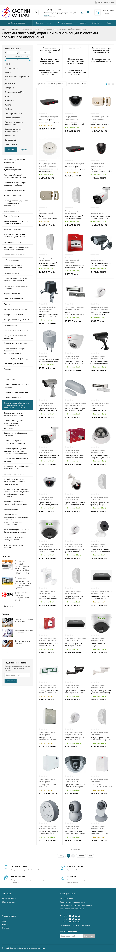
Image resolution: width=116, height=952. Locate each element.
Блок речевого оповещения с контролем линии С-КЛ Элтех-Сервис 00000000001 (101, 785)
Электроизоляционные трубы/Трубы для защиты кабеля (17, 530)
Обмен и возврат (65, 23)
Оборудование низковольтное (17, 330)
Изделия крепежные (12, 229)
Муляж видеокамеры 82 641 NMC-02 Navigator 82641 (101, 264)
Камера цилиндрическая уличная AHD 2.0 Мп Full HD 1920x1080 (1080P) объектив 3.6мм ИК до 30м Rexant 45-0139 (101, 217)
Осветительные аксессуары (15, 343)
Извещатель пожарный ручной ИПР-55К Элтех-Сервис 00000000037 (74, 266)
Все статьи (7, 652)
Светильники (9, 379)
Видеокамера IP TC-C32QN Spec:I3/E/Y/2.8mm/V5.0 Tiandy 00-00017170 (100, 644)
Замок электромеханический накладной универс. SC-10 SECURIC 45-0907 (49, 217)
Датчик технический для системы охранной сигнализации (47, 309)
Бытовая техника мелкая (14, 190)
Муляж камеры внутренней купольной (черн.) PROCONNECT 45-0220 (75, 123)
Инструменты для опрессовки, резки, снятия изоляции (16, 248)
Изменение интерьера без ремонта (24, 631)
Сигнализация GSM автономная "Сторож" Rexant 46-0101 (48, 597)
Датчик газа (43, 356)
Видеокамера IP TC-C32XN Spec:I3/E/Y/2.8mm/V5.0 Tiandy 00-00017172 (49, 550)
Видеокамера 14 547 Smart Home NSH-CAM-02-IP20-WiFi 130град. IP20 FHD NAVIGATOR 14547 (101, 832)
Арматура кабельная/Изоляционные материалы (15, 176)
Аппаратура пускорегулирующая (12, 168)
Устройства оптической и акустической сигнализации (16, 502)
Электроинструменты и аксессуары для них (14, 538)
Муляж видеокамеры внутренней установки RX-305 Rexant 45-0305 (100, 456)
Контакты (5, 928)
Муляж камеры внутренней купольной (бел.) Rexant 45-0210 (48, 503)
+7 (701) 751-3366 (52, 9)
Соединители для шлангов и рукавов (16, 459)
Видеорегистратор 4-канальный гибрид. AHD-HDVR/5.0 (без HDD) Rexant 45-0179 (75, 167)
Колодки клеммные (12, 273)
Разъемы (7, 369)
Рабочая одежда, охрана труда (16, 358)
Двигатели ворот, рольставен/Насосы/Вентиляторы (16, 222)
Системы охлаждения (13, 397)
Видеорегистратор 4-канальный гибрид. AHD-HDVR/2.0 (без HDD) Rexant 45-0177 (49, 120)
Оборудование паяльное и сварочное (15, 336)
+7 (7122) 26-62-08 (71, 918)
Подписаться (10, 681)
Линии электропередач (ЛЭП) (16, 309)
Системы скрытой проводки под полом (15, 434)
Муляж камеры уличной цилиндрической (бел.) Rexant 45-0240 (101, 691)
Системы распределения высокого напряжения (14, 414)
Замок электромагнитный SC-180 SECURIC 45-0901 (74, 313)
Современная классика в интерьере (24, 620)
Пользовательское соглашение (72, 909)
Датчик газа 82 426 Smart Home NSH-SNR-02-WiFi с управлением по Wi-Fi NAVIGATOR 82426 (49, 360)
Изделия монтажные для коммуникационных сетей (15, 235)
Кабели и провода (11, 260)
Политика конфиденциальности (72, 902)
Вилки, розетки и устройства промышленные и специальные (16, 203)
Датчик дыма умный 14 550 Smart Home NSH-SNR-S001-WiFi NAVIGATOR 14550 (49, 832)
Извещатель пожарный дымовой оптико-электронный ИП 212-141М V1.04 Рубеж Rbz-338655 (100, 313)
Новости (82, 23)
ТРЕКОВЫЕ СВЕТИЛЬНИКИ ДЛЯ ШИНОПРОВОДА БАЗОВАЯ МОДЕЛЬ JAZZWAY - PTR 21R (22, 568)
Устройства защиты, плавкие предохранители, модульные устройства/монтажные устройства (16, 493)
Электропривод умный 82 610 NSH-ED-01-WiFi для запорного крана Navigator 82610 (48, 315)
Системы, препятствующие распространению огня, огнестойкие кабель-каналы (16, 450)
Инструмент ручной (12, 242)
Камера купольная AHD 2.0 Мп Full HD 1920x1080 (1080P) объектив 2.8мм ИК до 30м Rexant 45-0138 (75, 362)
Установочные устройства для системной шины (16, 467)
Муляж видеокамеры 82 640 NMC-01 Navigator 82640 (75, 785)
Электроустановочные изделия (13, 546)
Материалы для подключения (16, 320)
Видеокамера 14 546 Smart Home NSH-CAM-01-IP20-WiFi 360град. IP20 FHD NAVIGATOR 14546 (75, 832)
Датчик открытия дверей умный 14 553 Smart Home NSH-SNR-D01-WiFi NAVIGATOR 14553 (75, 409)
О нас (4, 921)
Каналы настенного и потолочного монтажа (13, 266)
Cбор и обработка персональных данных (76, 905)
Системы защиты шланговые (16, 392)
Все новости (8, 606)
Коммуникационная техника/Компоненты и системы (16, 279)
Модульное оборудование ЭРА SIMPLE (22, 597)
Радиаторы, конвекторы (14, 364)
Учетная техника (11, 509)
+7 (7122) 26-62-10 (71, 921)
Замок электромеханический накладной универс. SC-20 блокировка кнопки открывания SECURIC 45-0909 (101, 123)
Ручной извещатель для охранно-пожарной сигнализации (73, 260)
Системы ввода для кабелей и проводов (16, 386)
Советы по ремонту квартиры (22, 642)
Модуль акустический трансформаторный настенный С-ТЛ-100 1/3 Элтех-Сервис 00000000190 (101, 503)
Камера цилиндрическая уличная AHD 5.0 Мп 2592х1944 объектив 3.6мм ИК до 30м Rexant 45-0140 (49, 456)
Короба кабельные (12, 293)
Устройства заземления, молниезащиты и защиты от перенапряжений (16, 481)
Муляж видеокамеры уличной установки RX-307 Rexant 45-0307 (48, 409)
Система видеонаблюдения (48, 117)
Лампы (7, 304)
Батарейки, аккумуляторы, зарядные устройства (15, 183)
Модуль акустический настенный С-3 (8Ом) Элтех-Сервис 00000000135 (74, 597)
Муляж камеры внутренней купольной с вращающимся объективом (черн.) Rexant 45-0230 (101, 170)
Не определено (10, 325)
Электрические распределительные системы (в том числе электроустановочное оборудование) (16, 519)
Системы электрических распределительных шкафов (16, 442)
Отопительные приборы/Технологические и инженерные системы (14, 350)
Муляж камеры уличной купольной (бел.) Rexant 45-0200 (75, 503)
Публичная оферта (67, 899)
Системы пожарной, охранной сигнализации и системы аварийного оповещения (16, 405)
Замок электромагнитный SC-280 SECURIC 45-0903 (100, 409)
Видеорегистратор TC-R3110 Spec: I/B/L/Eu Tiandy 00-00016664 (100, 597)
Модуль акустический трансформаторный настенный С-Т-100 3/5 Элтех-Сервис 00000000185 (48, 264)
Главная (5, 29)
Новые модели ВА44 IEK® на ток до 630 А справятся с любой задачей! (23, 584)
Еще (109, 23)
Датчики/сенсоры (11, 216)
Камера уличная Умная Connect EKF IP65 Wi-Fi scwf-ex (74, 456)
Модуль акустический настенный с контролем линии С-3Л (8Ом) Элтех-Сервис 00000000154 (101, 738)
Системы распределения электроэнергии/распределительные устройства (14, 424)
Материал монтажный (13, 314)
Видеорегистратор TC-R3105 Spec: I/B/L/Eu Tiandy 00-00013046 (74, 644)
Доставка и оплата (43, 23)
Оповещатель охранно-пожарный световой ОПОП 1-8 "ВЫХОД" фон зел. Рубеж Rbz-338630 (49, 691)
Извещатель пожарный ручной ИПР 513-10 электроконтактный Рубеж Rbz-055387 (48, 644)
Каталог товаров (18, 23)
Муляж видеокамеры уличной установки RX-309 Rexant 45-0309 (100, 362)
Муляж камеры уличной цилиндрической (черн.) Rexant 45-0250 (75, 691)
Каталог (15, 29)
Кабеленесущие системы (14, 255)
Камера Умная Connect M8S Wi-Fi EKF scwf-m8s (100, 550)
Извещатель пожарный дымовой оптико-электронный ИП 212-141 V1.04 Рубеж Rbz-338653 (75, 550)
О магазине (97, 23)
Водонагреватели (11, 211)
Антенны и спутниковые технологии (14, 160)
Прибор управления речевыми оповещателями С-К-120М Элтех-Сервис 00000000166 (48, 785)
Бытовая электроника (13, 195)
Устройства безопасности (14, 474)
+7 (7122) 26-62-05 (71, 915)
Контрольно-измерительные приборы (16, 287)
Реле (6, 374)
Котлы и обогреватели (13, 299)
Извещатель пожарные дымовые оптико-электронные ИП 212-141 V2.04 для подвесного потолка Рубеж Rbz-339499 (49, 170)
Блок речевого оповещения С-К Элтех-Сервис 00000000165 (48, 738)
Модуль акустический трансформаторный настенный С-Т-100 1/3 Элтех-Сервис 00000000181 (74, 217)
